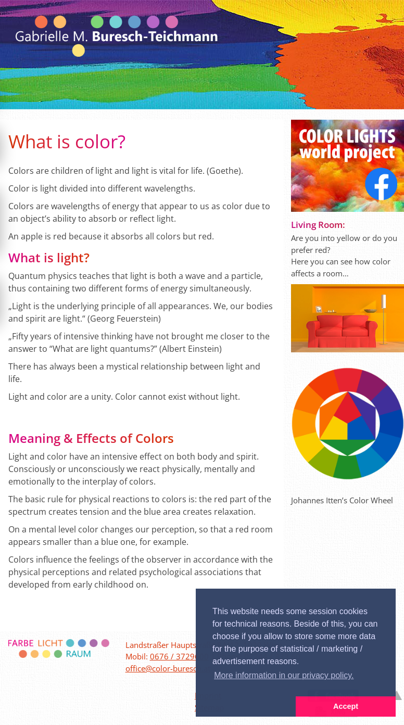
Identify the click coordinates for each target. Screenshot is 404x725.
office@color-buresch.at (167, 668)
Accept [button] (345, 706)
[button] (246, 707)
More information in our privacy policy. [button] (284, 675)
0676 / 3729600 (179, 656)
